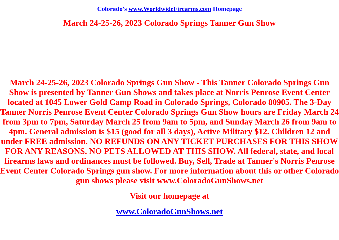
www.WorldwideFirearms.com (169, 8)
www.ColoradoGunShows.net (169, 211)
